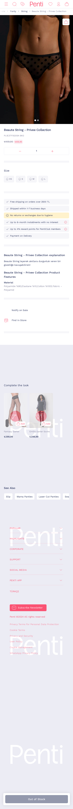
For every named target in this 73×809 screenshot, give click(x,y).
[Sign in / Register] (58, 4)
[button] (35, 120)
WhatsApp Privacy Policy (24, 653)
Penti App (16, 580)
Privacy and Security (21, 636)
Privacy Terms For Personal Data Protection (34, 624)
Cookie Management (21, 647)
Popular (15, 528)
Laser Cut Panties (49, 496)
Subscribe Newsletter (30, 607)
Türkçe (14, 591)
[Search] (14, 4)
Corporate (17, 549)
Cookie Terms (17, 630)
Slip (8, 496)
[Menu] (6, 4)
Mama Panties (25, 496)
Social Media (18, 570)
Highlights (17, 538)
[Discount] (22, 4)
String (24, 11)
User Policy (16, 641)
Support (15, 559)
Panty (13, 11)
